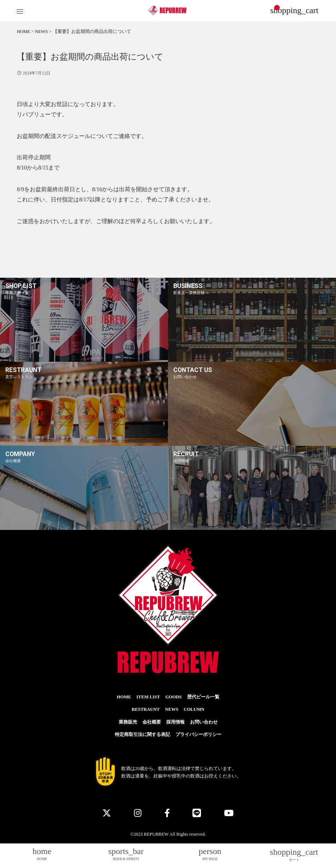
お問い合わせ (204, 722)
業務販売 (128, 722)
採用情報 (175, 722)
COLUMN (194, 709)
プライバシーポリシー (198, 734)
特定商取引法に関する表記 (142, 734)
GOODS (173, 696)
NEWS (171, 709)
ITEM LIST (148, 696)
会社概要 (151, 722)
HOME (124, 696)
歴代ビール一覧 (203, 696)
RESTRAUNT (146, 709)
